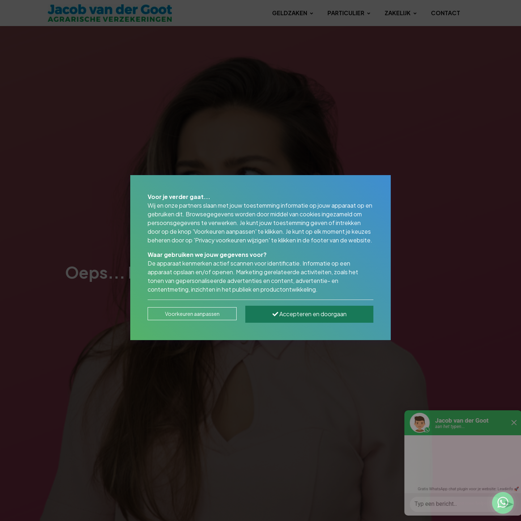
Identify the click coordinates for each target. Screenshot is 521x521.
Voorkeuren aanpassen (192, 313)
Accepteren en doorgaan (309, 314)
